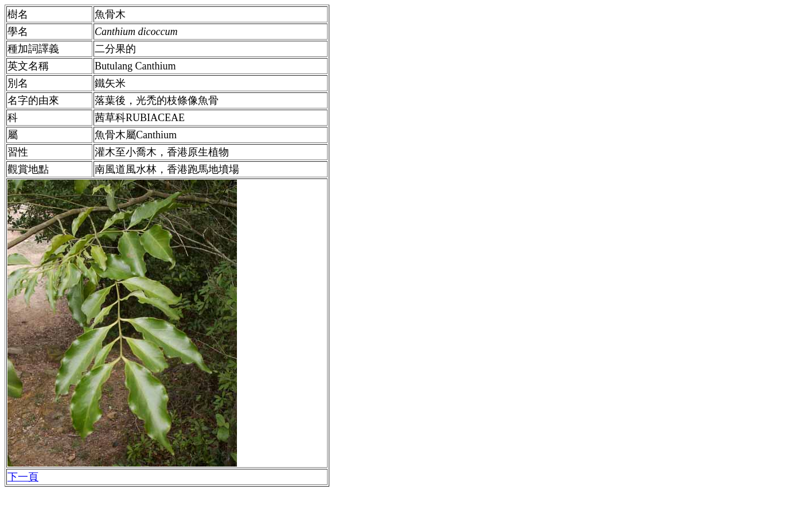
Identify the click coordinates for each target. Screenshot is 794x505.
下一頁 (22, 477)
